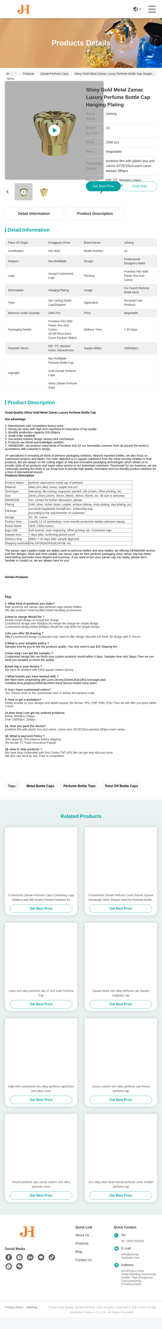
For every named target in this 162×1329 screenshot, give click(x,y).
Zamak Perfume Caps (54, 73)
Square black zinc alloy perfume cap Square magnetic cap (121, 1005)
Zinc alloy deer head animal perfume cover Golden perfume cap (121, 1196)
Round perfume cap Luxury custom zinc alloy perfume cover (41, 1196)
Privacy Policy (14, 1319)
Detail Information (34, 214)
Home (10, 74)
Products (28, 73)
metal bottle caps (40, 798)
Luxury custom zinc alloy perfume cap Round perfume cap (121, 1100)
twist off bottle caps (121, 798)
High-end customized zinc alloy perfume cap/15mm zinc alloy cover (41, 1100)
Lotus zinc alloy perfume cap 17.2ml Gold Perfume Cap (41, 1005)
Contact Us (83, 1272)
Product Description (95, 214)
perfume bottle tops (79, 798)
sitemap (32, 1319)
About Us (82, 1247)
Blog (78, 1263)
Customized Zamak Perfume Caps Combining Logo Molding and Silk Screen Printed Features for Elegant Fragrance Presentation (41, 909)
